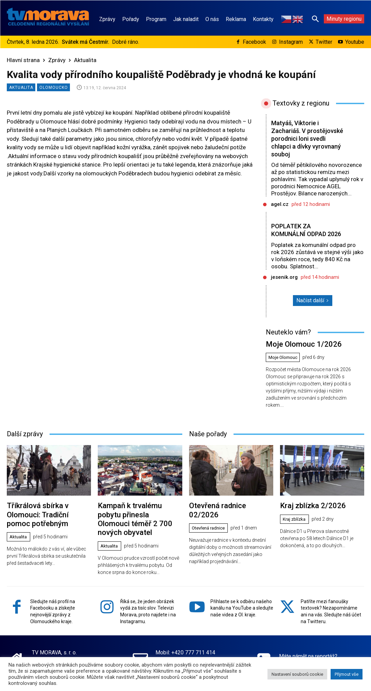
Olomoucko (53, 87)
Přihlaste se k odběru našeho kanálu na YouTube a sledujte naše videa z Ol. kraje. (241, 601)
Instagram (291, 42)
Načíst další (312, 308)
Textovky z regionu (301, 103)
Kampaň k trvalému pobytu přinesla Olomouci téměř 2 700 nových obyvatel (136, 519)
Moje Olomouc (284, 364)
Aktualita (85, 60)
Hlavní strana (23, 60)
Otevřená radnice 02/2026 (227, 511)
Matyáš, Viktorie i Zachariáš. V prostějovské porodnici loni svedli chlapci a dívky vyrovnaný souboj (304, 138)
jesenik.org (284, 285)
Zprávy (57, 60)
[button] (315, 18)
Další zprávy (25, 440)
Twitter (324, 42)
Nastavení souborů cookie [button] (297, 674)
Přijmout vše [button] (346, 674)
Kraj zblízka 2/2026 (308, 511)
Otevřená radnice (210, 524)
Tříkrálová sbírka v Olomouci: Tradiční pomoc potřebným (49, 515)
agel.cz (280, 204)
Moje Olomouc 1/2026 (298, 351)
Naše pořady (208, 440)
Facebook (254, 42)
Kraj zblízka (295, 524)
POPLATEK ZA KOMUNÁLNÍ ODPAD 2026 (300, 234)
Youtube (354, 42)
